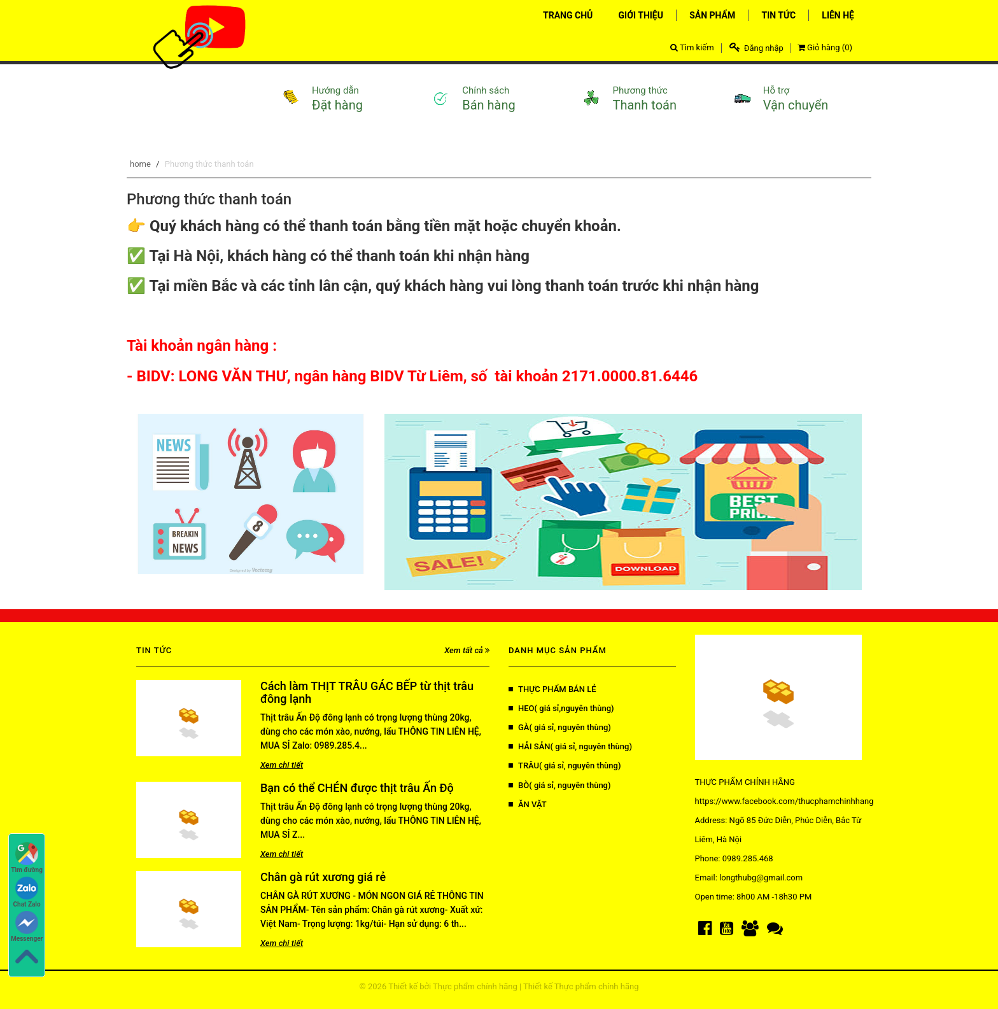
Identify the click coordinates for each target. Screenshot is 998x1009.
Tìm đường (27, 857)
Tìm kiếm (692, 47)
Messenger (27, 926)
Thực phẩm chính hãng (475, 986)
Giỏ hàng (825, 47)
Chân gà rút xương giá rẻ (323, 877)
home (140, 164)
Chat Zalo (27, 892)
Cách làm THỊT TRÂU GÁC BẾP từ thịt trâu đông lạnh (367, 692)
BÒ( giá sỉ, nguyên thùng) (560, 785)
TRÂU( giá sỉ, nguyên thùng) (565, 765)
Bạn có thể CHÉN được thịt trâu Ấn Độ (357, 787)
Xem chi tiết (281, 765)
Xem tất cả (466, 650)
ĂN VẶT (528, 804)
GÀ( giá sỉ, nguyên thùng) (560, 727)
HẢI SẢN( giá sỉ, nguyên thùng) (570, 746)
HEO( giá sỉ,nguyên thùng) (561, 708)
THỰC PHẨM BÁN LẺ (552, 689)
